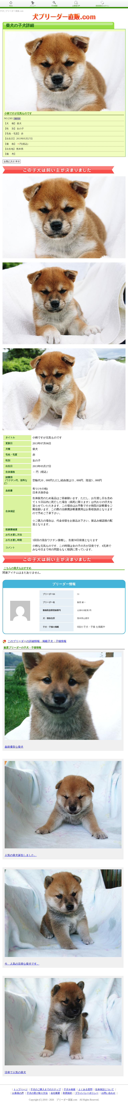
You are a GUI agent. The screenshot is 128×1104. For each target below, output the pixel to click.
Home (10, 6)
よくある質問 (85, 1089)
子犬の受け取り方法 (37, 1093)
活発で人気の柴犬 (63, 1026)
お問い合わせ (108, 1093)
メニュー (33, 6)
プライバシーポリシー (86, 1093)
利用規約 (67, 1093)
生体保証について (104, 1089)
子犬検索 (54, 6)
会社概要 (55, 1093)
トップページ (21, 1089)
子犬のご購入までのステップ (45, 1089)
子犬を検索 (69, 1089)
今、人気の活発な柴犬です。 (63, 917)
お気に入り (11, 161)
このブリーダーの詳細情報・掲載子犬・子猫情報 (37, 641)
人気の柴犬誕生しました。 (63, 809)
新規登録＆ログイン (102, 6)
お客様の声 (76, 6)
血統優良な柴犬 (63, 700)
